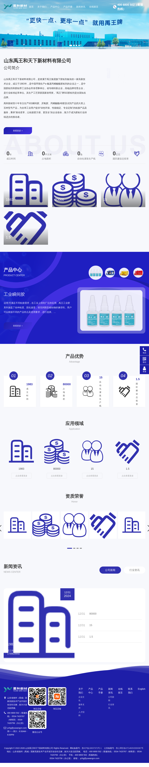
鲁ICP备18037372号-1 (92, 753)
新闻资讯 (80, 7)
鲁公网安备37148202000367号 (129, 753)
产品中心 (54, 7)
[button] (70, 45)
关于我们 (41, 7)
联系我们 (33, 20)
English (45, 20)
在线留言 (93, 7)
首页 (31, 7)
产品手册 (67, 7)
